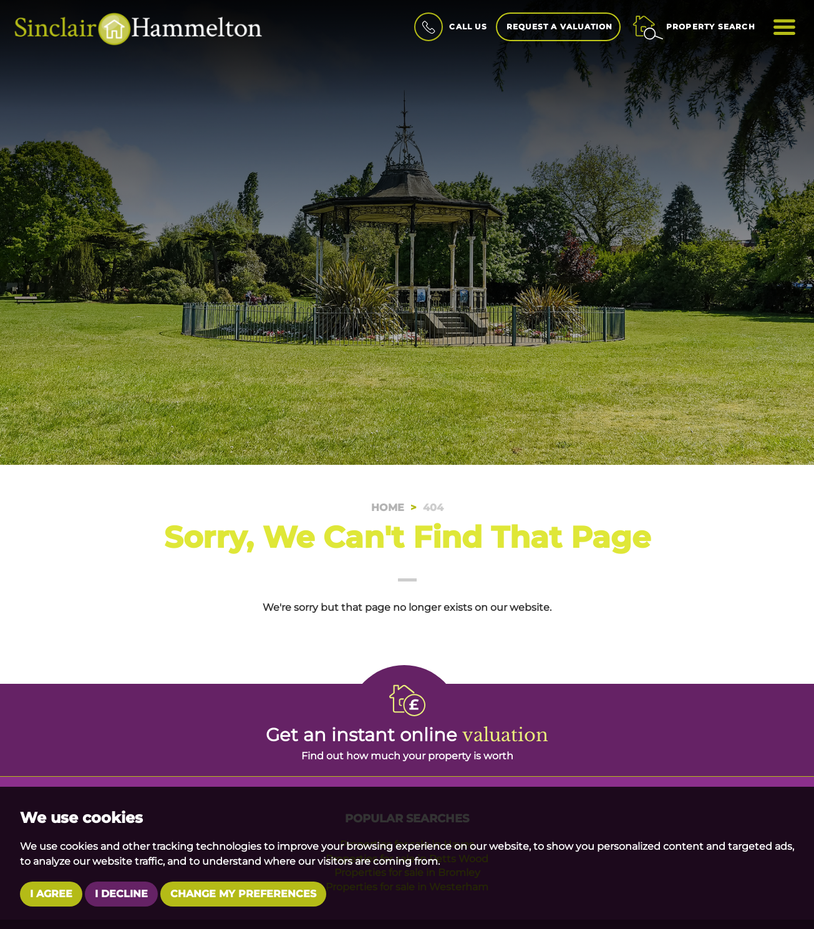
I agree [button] (51, 894)
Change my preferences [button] (243, 894)
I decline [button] (121, 894)
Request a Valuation (559, 26)
